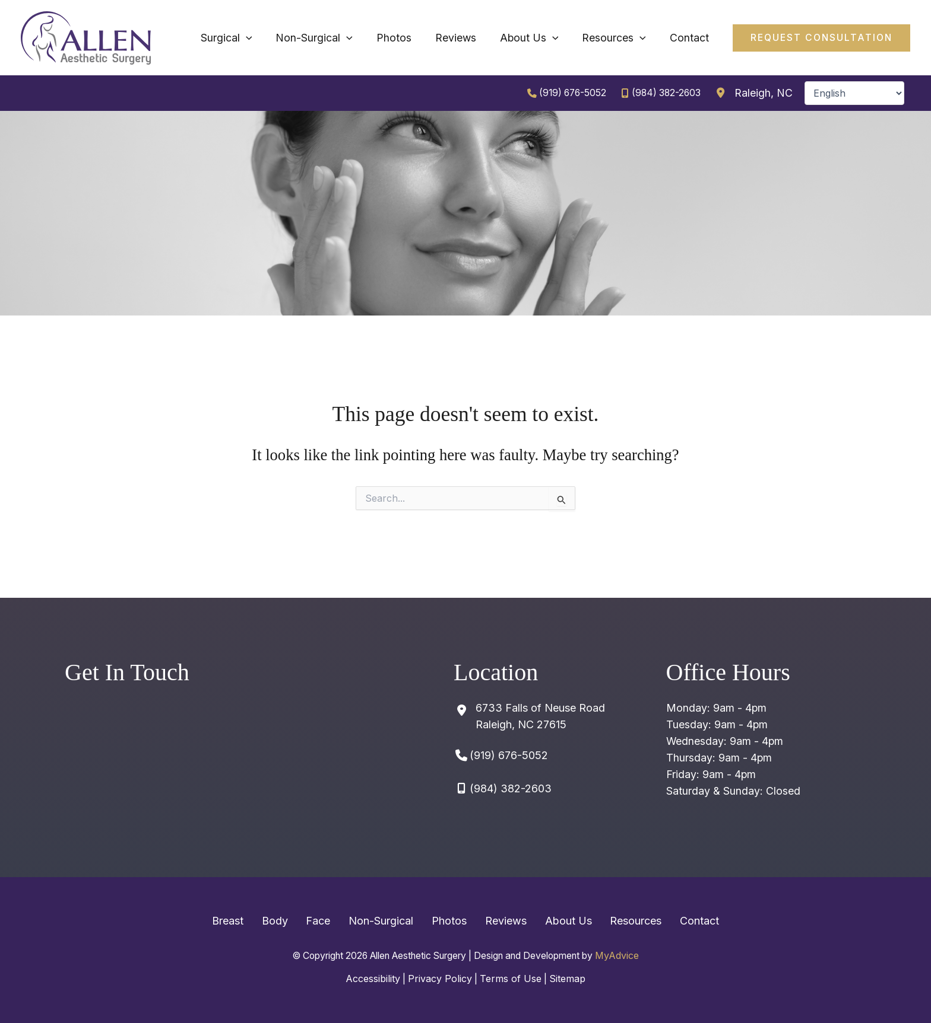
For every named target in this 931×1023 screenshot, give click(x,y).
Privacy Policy (439, 979)
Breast (258, 922)
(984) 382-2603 (665, 94)
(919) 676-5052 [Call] (568, 94)
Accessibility (371, 979)
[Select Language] (854, 94)
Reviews (498, 922)
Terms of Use (511, 979)
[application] (349, 38)
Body (297, 922)
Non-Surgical (388, 922)
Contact (669, 922)
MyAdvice (631, 957)
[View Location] (752, 93)
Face (333, 922)
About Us (553, 922)
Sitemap (569, 979)
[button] (819, 38)
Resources (613, 922)
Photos (449, 922)
